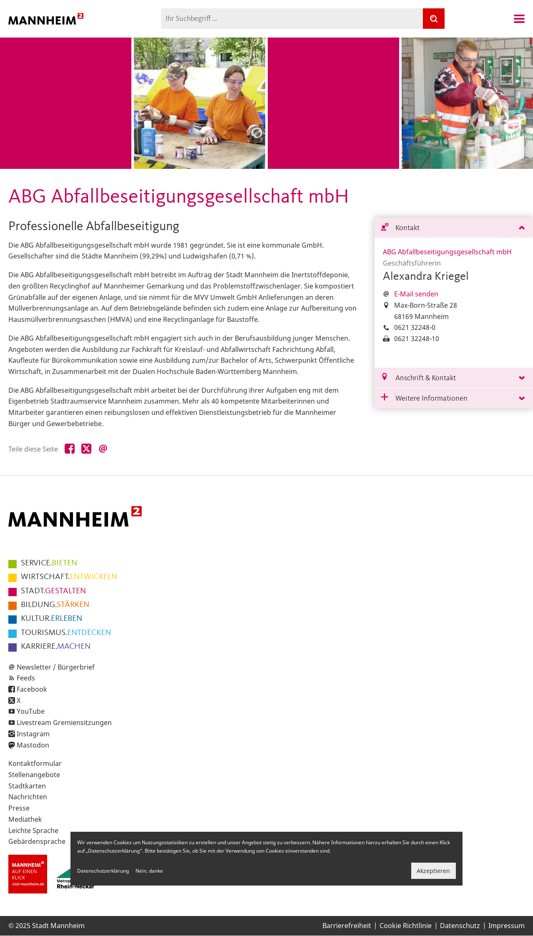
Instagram (33, 733)
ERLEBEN (51, 619)
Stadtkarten (27, 785)
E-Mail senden (416, 294)
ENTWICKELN (69, 577)
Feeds (26, 678)
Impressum (506, 925)
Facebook (32, 689)
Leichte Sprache (33, 830)
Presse (19, 808)
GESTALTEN (53, 591)
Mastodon (33, 745)
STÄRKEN (55, 605)
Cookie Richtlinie (406, 925)
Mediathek (25, 819)
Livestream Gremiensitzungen (64, 722)
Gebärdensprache (36, 841)
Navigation (519, 19)
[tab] (454, 228)
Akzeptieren (433, 871)
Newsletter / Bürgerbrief (56, 667)
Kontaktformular (35, 763)
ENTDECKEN (66, 633)
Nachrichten (27, 796)
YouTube (31, 711)
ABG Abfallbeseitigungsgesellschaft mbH (447, 251)
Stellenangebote (34, 774)
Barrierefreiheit (346, 925)
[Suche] (434, 18)
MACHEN (56, 646)
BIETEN (49, 563)
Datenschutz (460, 925)
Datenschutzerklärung (103, 870)
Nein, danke (149, 870)
